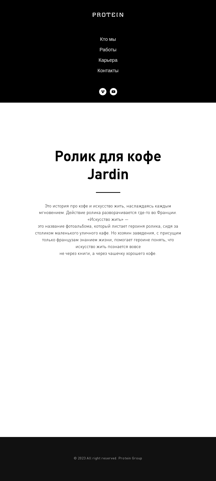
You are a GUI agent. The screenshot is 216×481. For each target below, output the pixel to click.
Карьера (108, 60)
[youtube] (113, 91)
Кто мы (108, 39)
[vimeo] (102, 91)
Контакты (107, 70)
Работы (108, 49)
